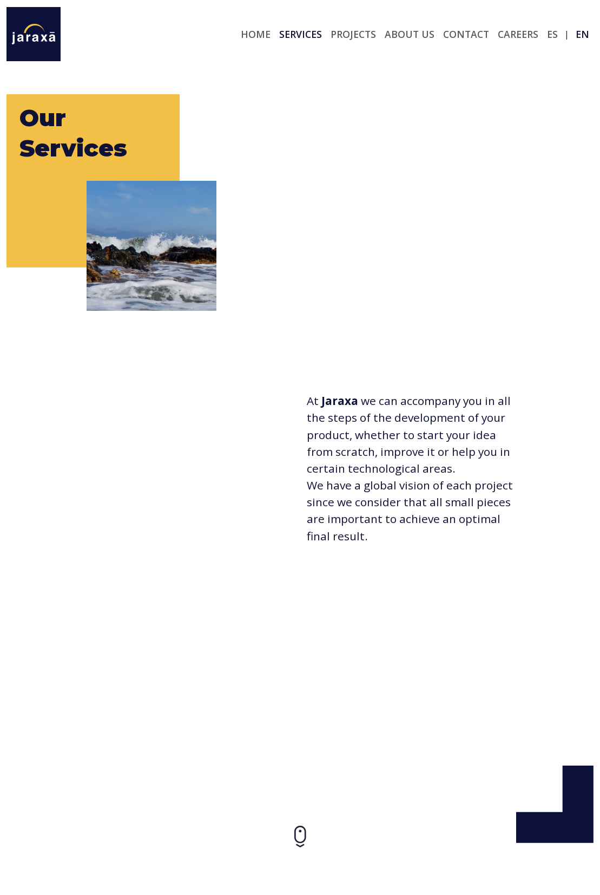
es (552, 34)
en (582, 34)
